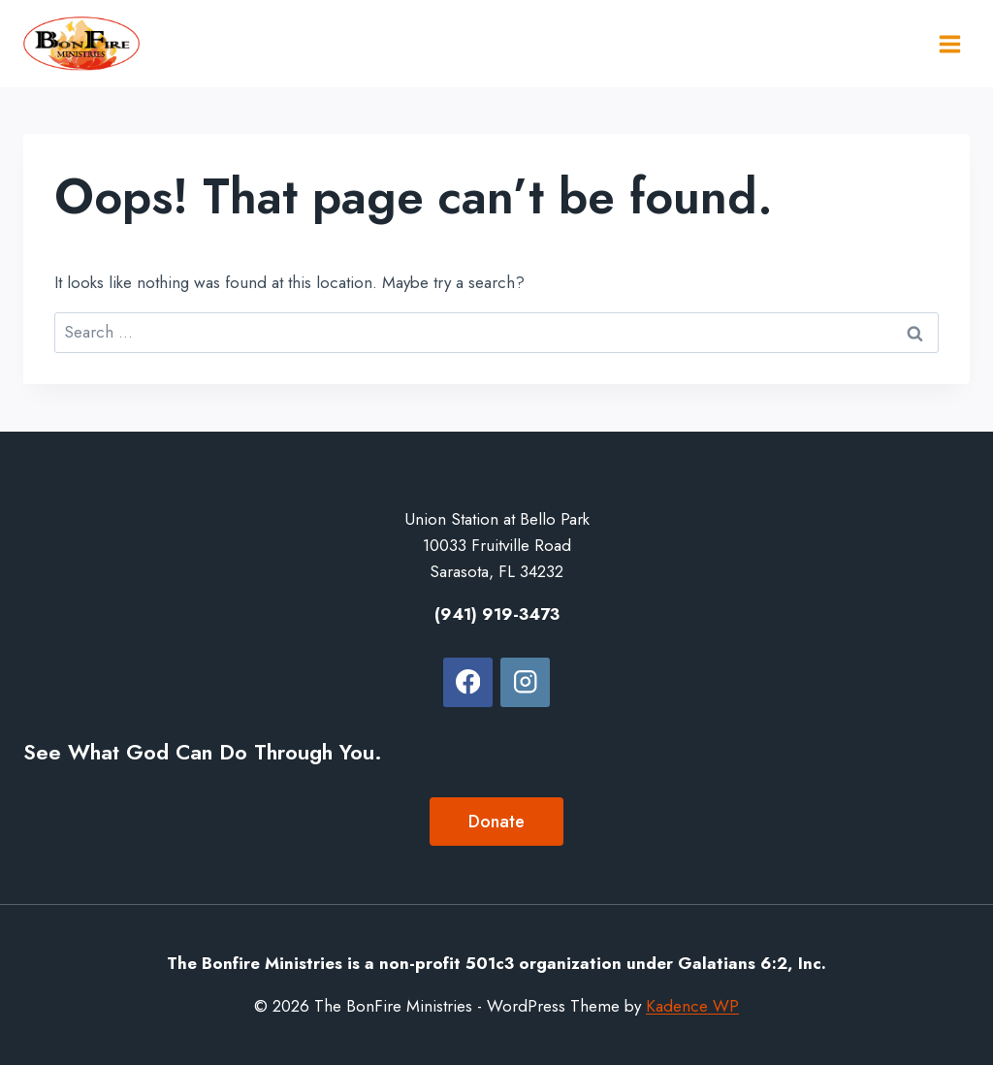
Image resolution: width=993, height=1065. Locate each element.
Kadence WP (692, 1005)
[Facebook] (468, 682)
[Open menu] (949, 43)
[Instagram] (525, 682)
